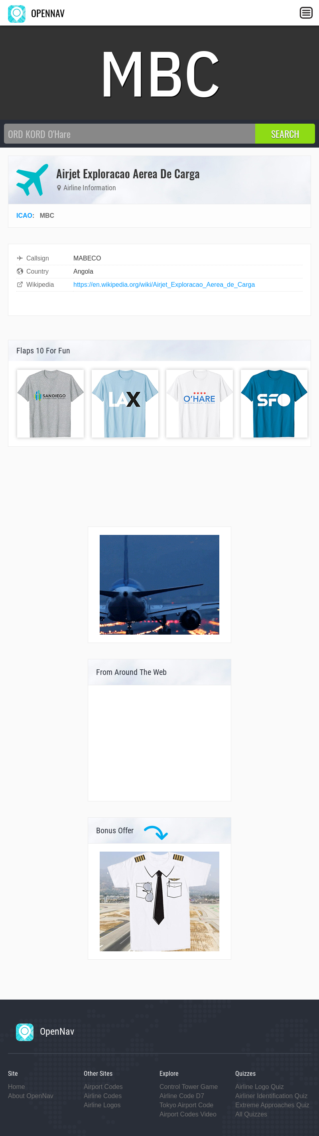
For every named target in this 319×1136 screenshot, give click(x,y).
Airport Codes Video (188, 1114)
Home (16, 1086)
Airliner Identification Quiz (271, 1096)
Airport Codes (103, 1086)
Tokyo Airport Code (186, 1105)
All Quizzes (251, 1114)
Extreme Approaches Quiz (272, 1105)
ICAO (24, 215)
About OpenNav (30, 1096)
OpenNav (45, 1031)
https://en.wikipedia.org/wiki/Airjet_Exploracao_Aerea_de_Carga (164, 284)
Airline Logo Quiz (259, 1086)
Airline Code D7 (182, 1096)
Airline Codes (103, 1096)
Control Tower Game (189, 1086)
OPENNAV (36, 13)
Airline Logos (102, 1105)
